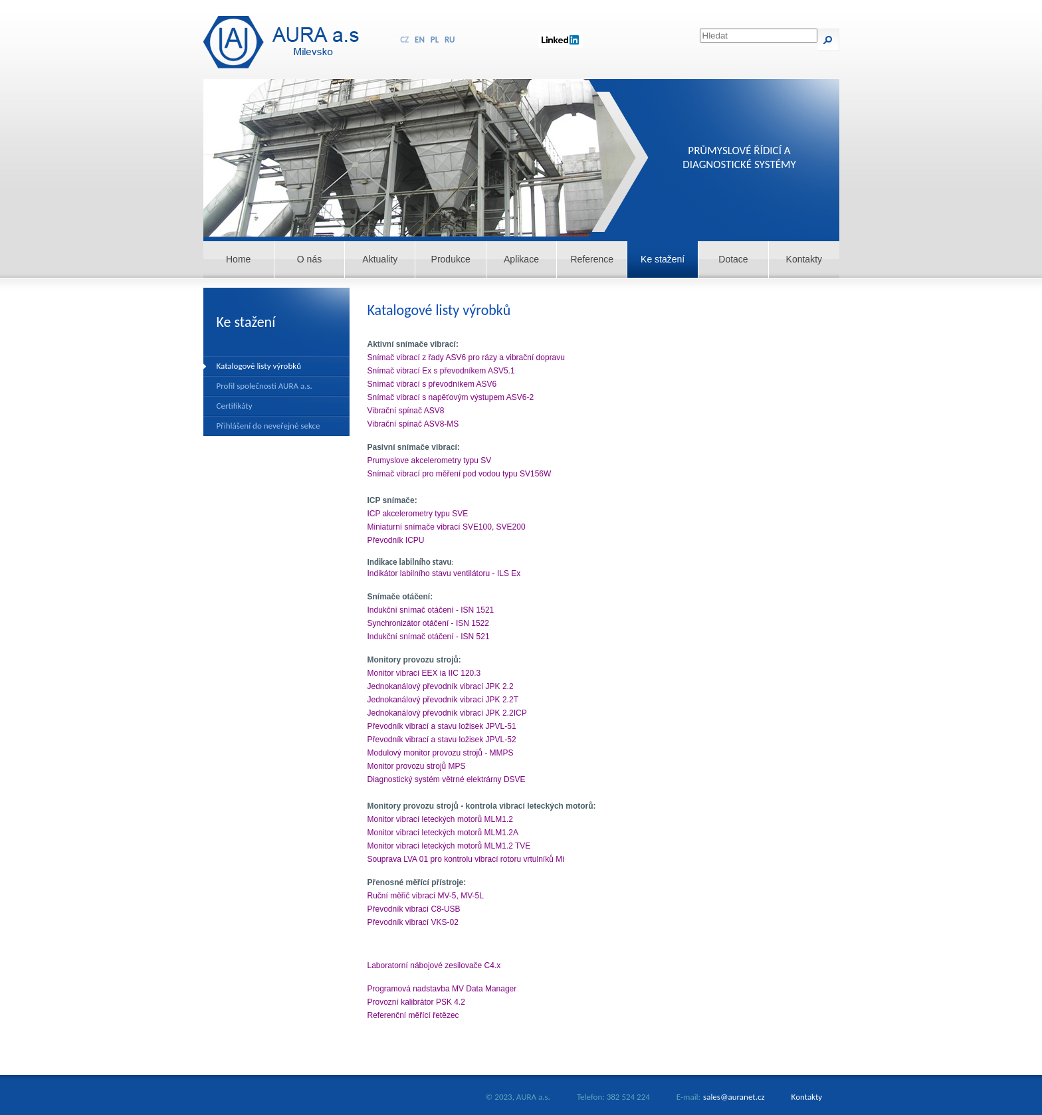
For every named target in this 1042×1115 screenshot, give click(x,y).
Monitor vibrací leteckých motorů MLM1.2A (442, 832)
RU (450, 40)
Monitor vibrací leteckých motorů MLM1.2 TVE (449, 846)
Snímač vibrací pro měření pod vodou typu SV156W (459, 473)
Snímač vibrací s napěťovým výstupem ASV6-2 (450, 397)
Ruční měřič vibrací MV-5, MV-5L (425, 895)
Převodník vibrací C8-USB (414, 909)
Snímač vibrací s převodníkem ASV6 (432, 384)
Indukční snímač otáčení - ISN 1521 (430, 610)
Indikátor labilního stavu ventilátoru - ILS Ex (444, 573)
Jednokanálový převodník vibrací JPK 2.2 (440, 686)
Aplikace (521, 259)
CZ (404, 40)
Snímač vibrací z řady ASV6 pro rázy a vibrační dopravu (466, 357)
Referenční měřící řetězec (413, 1015)
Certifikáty (235, 406)
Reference (592, 259)
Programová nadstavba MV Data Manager (442, 988)
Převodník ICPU (396, 540)
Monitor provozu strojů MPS (416, 766)
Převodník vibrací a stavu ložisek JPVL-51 (441, 726)
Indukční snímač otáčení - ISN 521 (428, 636)
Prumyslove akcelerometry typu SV (429, 460)
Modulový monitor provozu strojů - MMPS (440, 753)
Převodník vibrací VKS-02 (413, 922)
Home (238, 259)
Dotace (733, 259)
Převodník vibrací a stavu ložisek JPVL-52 (441, 739)
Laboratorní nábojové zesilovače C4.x (434, 965)
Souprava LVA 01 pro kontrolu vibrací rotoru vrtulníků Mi (465, 859)
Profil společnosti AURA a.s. (264, 386)
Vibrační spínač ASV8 (406, 410)
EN (420, 40)
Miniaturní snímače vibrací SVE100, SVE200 (446, 527)
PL (435, 40)
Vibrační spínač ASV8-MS (413, 424)
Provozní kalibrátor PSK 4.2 (416, 1002)
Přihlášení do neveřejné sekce (268, 426)
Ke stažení (662, 259)
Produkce (450, 259)
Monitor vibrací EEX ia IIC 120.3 (424, 673)
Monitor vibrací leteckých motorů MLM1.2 (440, 819)
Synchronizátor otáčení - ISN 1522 (428, 623)
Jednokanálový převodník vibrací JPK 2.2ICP (447, 713)
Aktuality (379, 259)
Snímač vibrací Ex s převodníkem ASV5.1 (441, 370)
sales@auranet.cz (734, 1097)
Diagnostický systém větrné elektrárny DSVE (446, 779)
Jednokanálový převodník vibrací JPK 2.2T (442, 699)
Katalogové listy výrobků (259, 366)
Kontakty (804, 259)
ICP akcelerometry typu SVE (418, 513)
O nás (309, 259)
